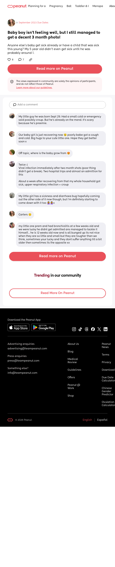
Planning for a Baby (37, 6)
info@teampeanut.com (22, 373)
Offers (71, 377)
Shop (71, 396)
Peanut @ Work (74, 387)
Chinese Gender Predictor (107, 391)
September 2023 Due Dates (33, 23)
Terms (105, 355)
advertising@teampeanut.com (27, 348)
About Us (73, 344)
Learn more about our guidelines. (34, 88)
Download (108, 370)
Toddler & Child (82, 6)
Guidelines (74, 370)
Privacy (106, 362)
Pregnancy (56, 6)
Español (102, 420)
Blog (70, 351)
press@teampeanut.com (23, 361)
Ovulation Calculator (108, 404)
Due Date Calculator (108, 379)
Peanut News (106, 346)
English (87, 420)
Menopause (97, 6)
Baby (69, 6)
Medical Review (73, 361)
